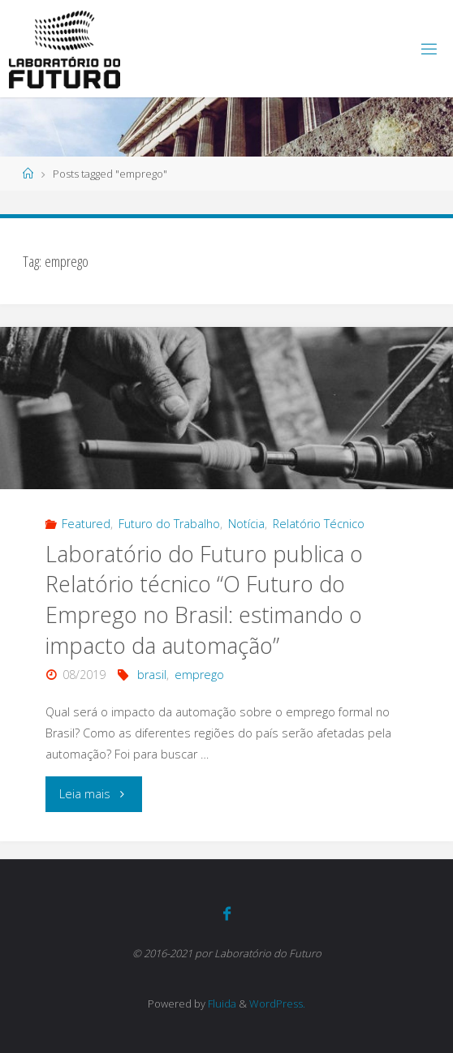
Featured (86, 523)
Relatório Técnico (319, 523)
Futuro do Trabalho (169, 523)
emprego (199, 674)
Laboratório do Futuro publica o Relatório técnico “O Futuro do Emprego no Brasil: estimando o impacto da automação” (204, 599)
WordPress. (277, 1003)
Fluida (220, 1003)
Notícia (246, 523)
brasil (151, 674)
